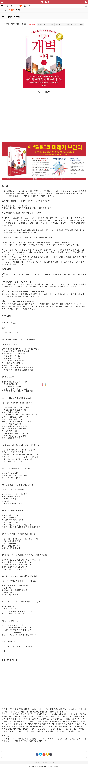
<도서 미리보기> (44, 92)
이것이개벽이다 (31, 24)
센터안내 (44, 762)
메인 (7, 6)
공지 (29, 6)
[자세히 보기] (15, 323)
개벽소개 (4, 10)
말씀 (25, 6)
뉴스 (16, 6)
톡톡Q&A (19, 10)
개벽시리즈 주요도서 (13, 16)
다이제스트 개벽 (42, 24)
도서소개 (36, 762)
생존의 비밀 (69, 24)
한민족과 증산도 (60, 24)
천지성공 (51, 24)
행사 (11, 6)
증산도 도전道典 (79, 24)
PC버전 (52, 762)
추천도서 (11, 10)
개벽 (20, 6)
